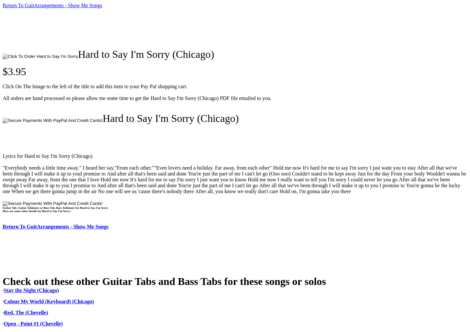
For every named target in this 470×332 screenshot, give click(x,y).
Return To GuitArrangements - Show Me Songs (52, 5)
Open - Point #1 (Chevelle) (33, 323)
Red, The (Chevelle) (26, 312)
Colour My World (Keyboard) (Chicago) (49, 301)
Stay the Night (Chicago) (31, 290)
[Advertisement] (121, 28)
